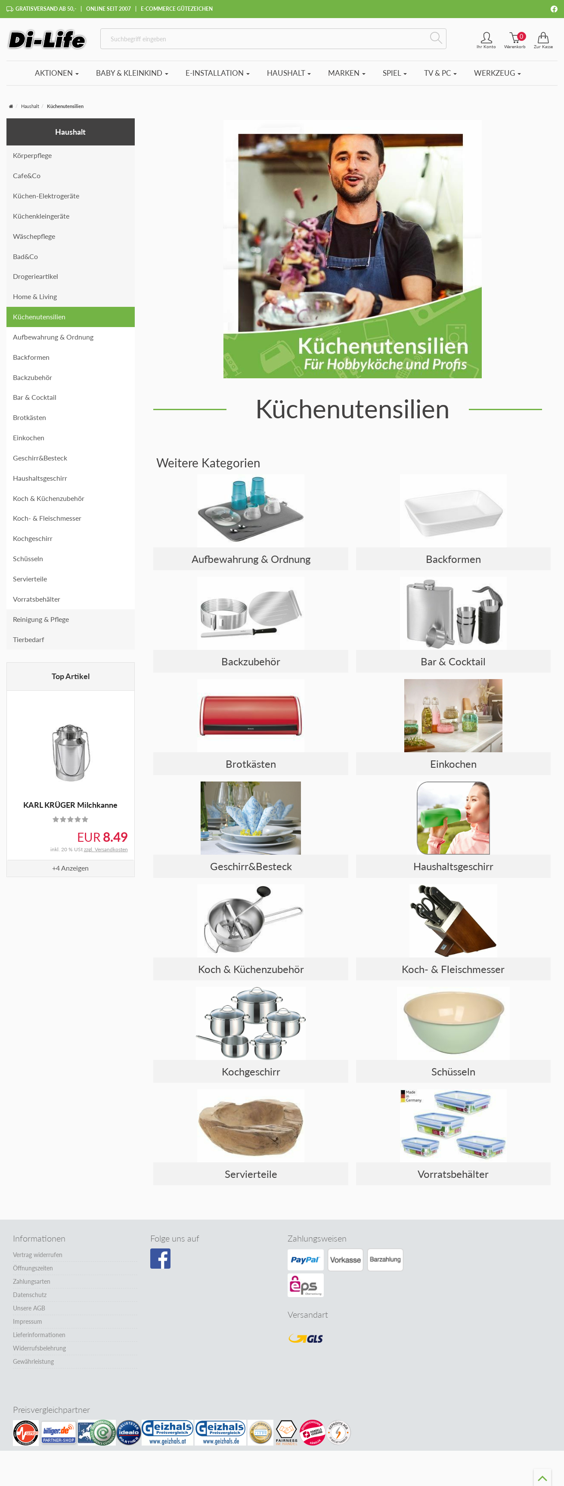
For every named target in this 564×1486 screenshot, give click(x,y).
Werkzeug (497, 72)
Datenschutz (29, 1294)
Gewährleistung (33, 1361)
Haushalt (289, 72)
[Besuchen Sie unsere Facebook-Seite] (160, 1258)
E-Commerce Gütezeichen (177, 9)
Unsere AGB (29, 1308)
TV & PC (440, 72)
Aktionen (57, 72)
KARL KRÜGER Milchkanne (70, 804)
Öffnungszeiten (33, 1268)
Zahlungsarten (31, 1281)
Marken (347, 72)
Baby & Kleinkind (132, 72)
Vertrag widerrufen (37, 1254)
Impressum (27, 1321)
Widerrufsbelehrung (39, 1348)
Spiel (395, 72)
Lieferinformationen (39, 1334)
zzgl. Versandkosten (106, 849)
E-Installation (218, 72)
